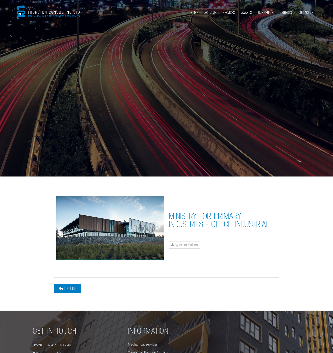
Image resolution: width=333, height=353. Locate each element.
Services (229, 12)
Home (194, 12)
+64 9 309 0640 (59, 345)
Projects (286, 12)
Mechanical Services (142, 344)
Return (67, 288)
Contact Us (305, 12)
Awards (246, 12)
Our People (265, 12)
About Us (210, 12)
